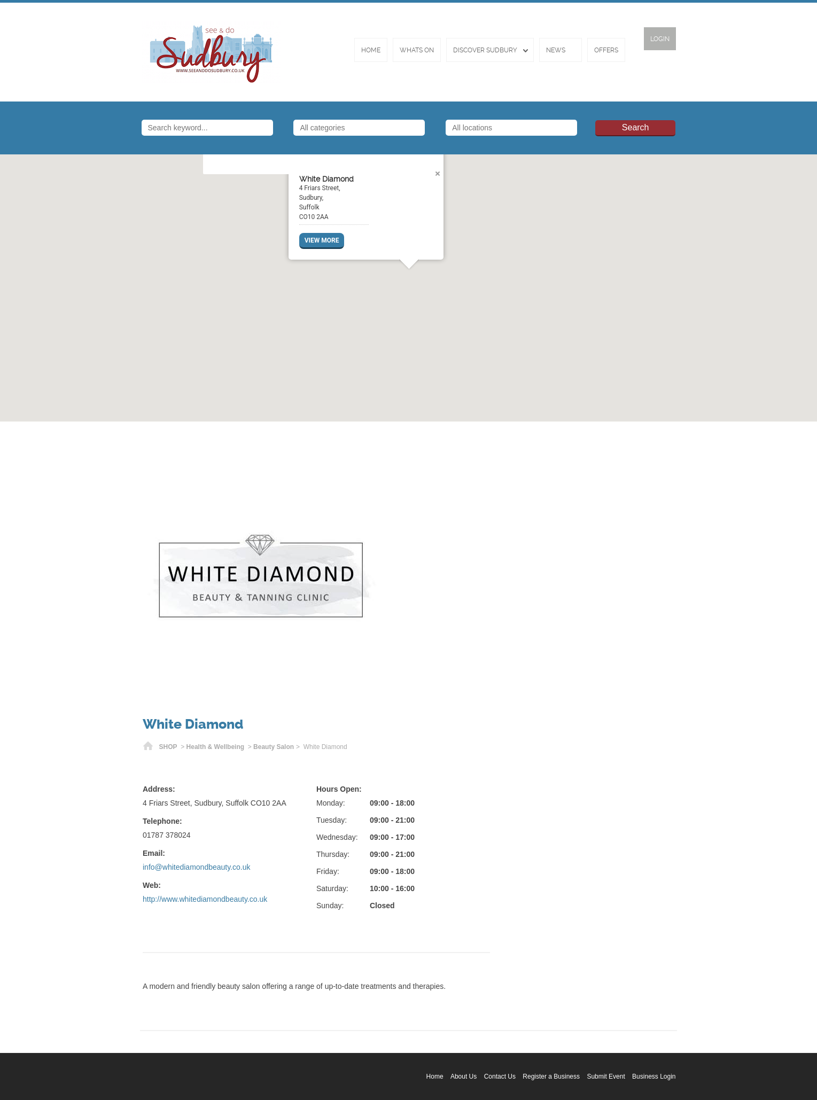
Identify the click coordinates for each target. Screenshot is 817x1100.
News (555, 50)
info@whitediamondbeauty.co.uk (197, 867)
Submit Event (606, 1076)
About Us (463, 1076)
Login (660, 39)
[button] (408, 281)
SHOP (168, 747)
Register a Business (551, 1076)
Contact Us (500, 1076)
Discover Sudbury (485, 50)
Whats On (417, 50)
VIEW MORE (321, 240)
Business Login (653, 1076)
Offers (606, 50)
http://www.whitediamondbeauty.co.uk (205, 899)
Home (370, 50)
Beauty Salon (273, 747)
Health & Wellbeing (215, 747)
